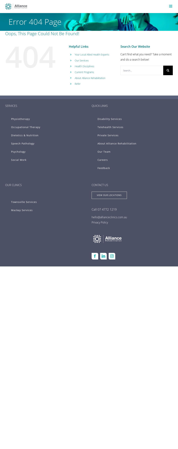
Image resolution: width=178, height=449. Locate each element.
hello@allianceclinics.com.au (109, 217)
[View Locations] (109, 195)
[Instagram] (112, 256)
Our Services (82, 60)
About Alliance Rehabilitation (90, 78)
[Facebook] (95, 256)
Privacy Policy (100, 222)
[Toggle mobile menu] (171, 6)
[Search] (168, 70)
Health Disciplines (84, 66)
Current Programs (84, 72)
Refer (77, 83)
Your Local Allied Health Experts (92, 54)
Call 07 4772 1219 (104, 209)
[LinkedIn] (103, 256)
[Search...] (141, 70)
